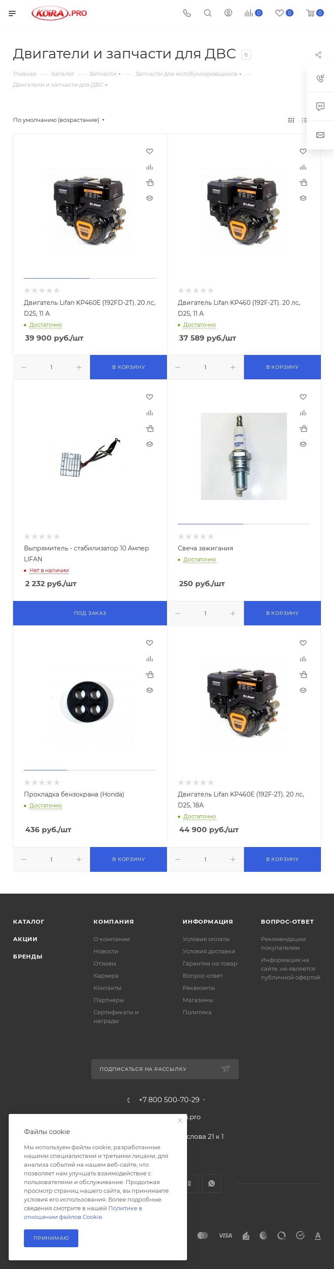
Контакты (107, 987)
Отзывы (105, 963)
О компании (112, 938)
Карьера (106, 975)
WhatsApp (211, 1183)
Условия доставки (209, 951)
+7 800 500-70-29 (169, 1100)
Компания (114, 921)
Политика (197, 1012)
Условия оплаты (206, 938)
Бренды (28, 956)
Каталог (29, 921)
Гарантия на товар (210, 963)
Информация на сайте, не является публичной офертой (291, 968)
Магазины (198, 999)
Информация (208, 921)
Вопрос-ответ (203, 975)
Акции (25, 938)
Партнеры (109, 999)
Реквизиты (199, 987)
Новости (106, 951)
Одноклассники (189, 1183)
